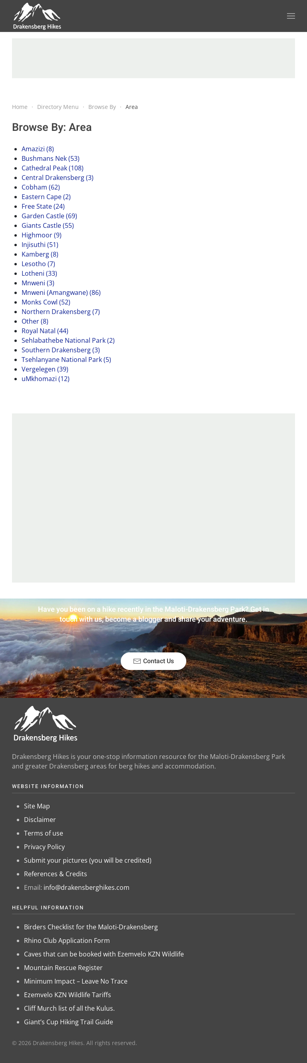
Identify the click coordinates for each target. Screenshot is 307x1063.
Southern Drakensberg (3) (61, 350)
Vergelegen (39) (45, 369)
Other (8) (35, 321)
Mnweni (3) (38, 283)
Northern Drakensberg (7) (61, 311)
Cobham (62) (41, 187)
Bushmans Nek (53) (51, 158)
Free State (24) (43, 206)
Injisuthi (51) (40, 244)
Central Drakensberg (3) (58, 177)
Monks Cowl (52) (46, 302)
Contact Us (153, 661)
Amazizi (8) (38, 148)
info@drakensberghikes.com (87, 887)
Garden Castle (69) (49, 215)
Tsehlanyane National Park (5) (66, 359)
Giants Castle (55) (48, 225)
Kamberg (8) (40, 254)
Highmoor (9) (42, 235)
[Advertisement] (153, 58)
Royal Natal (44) (45, 330)
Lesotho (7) (38, 263)
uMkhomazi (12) (46, 378)
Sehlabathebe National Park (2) (68, 340)
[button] (291, 16)
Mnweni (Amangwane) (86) (61, 292)
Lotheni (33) (39, 273)
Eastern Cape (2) (46, 196)
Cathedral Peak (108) (53, 168)
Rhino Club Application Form (67, 940)
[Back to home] (37, 16)
